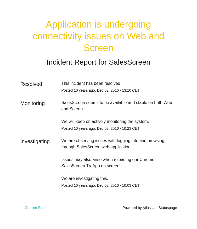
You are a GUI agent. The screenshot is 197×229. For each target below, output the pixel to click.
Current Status (34, 208)
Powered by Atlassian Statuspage (149, 208)
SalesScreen (129, 62)
